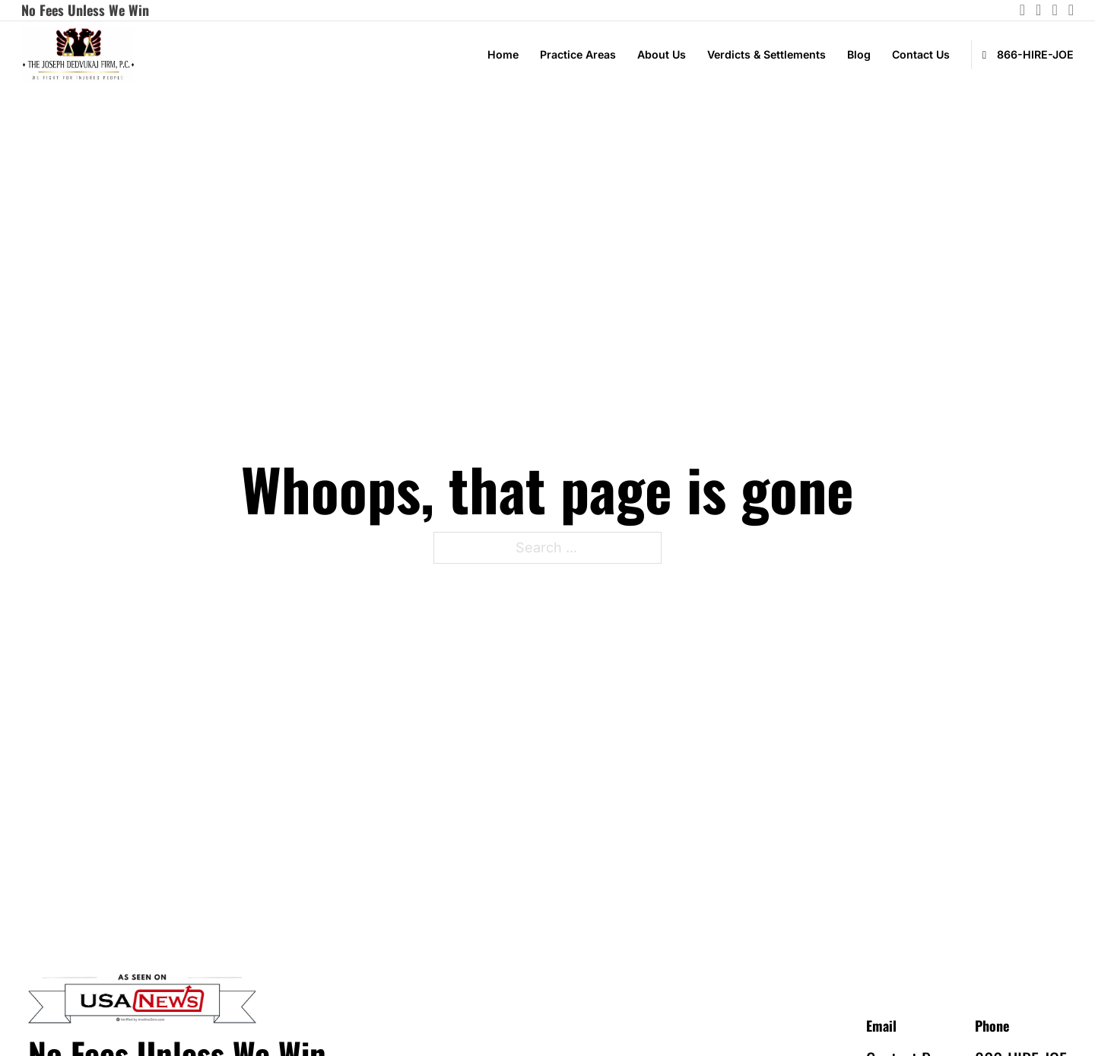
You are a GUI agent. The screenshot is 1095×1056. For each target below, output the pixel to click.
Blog (859, 54)
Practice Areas (578, 54)
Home (503, 54)
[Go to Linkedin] (1054, 10)
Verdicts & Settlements (766, 54)
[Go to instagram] (1022, 10)
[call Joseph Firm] (1022, 54)
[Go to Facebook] (1071, 10)
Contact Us (921, 54)
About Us (661, 54)
